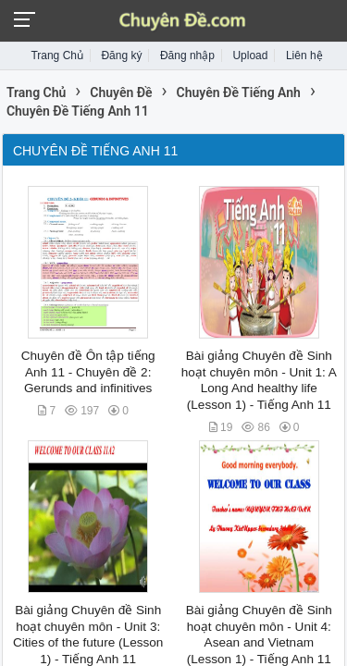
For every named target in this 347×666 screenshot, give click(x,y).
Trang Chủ (57, 55)
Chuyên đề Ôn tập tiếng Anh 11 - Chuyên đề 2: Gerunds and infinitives (88, 372)
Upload (249, 55)
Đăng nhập (187, 55)
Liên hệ (304, 55)
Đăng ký (121, 55)
